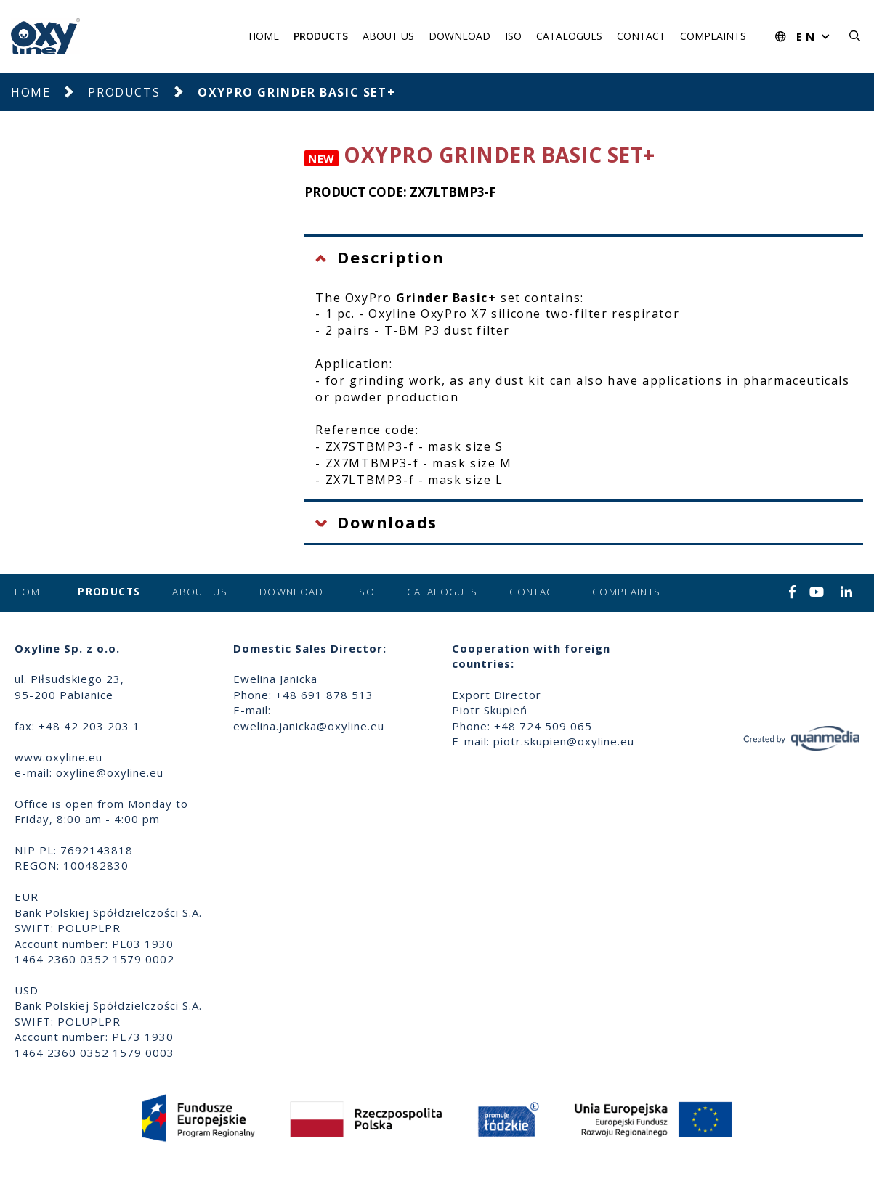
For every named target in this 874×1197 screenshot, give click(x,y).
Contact (641, 36)
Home (263, 36)
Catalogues (569, 36)
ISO (513, 36)
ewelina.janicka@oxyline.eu (308, 726)
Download (459, 36)
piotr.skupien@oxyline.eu (563, 741)
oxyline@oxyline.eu (109, 772)
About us (388, 36)
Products (321, 36)
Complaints (713, 36)
